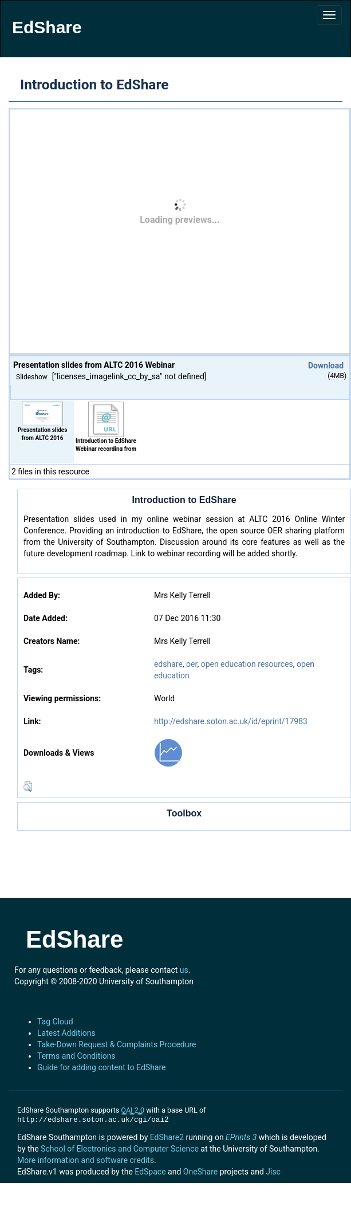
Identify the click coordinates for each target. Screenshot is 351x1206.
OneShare (200, 1171)
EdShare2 (167, 1137)
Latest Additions (66, 1033)
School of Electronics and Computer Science (120, 1148)
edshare (168, 664)
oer (191, 664)
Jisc (273, 1171)
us (184, 970)
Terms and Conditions (76, 1055)
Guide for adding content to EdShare (101, 1067)
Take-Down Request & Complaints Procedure (116, 1044)
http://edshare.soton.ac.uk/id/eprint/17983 (230, 721)
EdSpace (150, 1171)
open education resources (247, 664)
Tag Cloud (55, 1021)
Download (326, 365)
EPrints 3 (241, 1137)
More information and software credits (85, 1160)
